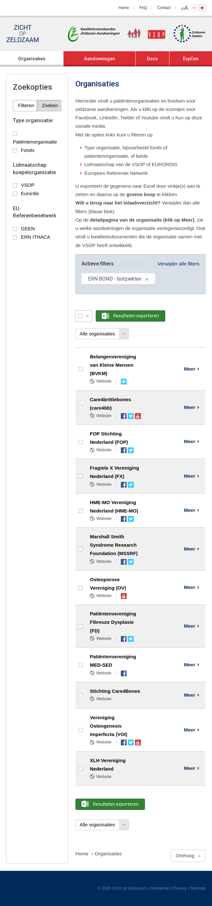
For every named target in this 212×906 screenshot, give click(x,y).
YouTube (138, 416)
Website (103, 381)
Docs (152, 58)
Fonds (27, 150)
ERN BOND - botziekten (114, 279)
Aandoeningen (99, 58)
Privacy (180, 888)
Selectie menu (87, 316)
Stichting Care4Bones (115, 691)
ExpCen (190, 58)
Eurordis (30, 193)
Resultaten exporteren (136, 315)
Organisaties (31, 58)
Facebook (124, 416)
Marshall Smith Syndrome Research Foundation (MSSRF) (114, 545)
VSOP (27, 185)
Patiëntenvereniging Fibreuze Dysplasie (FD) (113, 622)
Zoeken (50, 105)
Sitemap (198, 888)
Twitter (124, 381)
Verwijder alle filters (178, 263)
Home (124, 7)
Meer (189, 369)
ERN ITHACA (35, 237)
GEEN (28, 228)
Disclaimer (160, 888)
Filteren (26, 105)
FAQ (143, 7)
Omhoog (185, 855)
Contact (164, 7)
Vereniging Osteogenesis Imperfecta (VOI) (108, 726)
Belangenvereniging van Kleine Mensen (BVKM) (113, 365)
